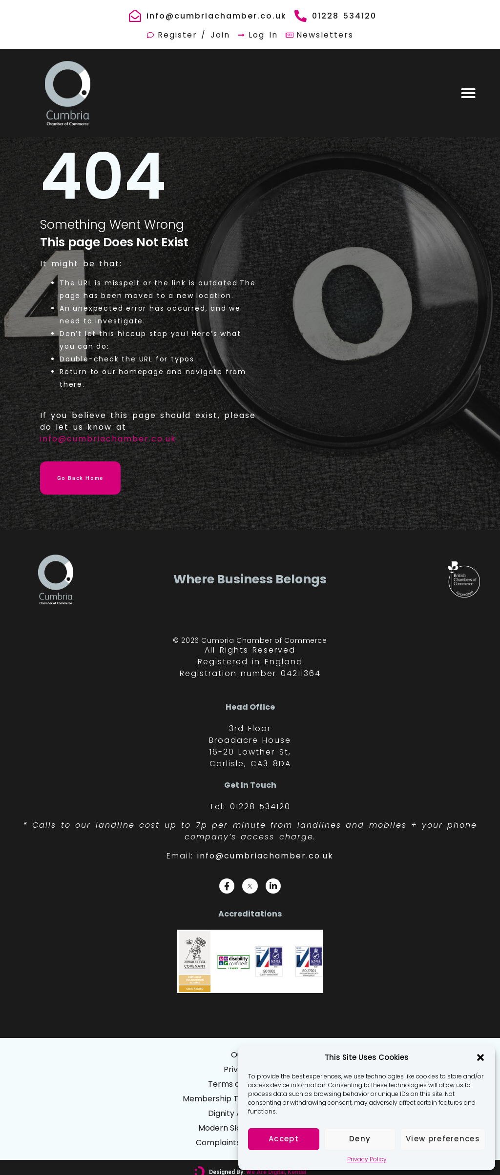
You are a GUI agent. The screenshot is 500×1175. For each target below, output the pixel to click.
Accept (284, 1139)
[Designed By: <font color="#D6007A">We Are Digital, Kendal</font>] (200, 1163)
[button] (480, 1057)
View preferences (443, 1139)
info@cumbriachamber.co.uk (108, 438)
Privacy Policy (367, 1159)
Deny (360, 1139)
